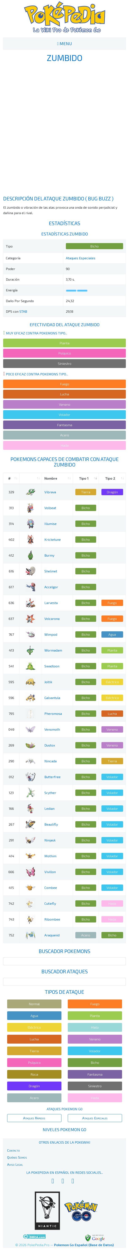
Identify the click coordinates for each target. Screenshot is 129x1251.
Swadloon (51, 666)
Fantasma (64, 425)
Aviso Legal (15, 1164)
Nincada (50, 761)
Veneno (64, 404)
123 (11, 793)
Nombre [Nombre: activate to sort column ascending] (50, 478)
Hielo (95, 1027)
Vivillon (50, 872)
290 (11, 761)
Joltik (48, 682)
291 (11, 840)
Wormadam (53, 650)
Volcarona (52, 619)
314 (11, 524)
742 (11, 903)
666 (11, 872)
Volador (64, 414)
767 (11, 634)
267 (11, 824)
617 (11, 587)
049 (11, 729)
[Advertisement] (64, 129)
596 (11, 698)
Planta (64, 343)
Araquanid (52, 935)
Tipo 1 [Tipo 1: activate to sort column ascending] (84, 478)
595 (11, 682)
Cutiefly (50, 903)
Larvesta (51, 603)
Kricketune (52, 539)
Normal (34, 1004)
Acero (64, 435)
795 (11, 713)
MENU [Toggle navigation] (64, 43)
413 (11, 650)
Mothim (50, 856)
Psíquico (64, 353)
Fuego (64, 384)
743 (11, 919)
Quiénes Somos (17, 1157)
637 (11, 619)
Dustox (49, 745)
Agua (112, 634)
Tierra (85, 492)
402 (11, 539)
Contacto (13, 1150)
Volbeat (50, 508)
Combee (50, 888)
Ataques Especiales (80, 258)
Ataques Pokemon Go (64, 1109)
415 (11, 888)
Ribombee (52, 919)
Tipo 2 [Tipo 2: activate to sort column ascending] (110, 478)
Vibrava (50, 492)
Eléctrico (112, 682)
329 (11, 492)
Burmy (49, 555)
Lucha (64, 394)
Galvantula (52, 698)
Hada (65, 445)
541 (11, 666)
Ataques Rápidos (34, 1118)
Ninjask (50, 840)
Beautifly (51, 824)
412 (11, 555)
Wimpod (50, 634)
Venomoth (52, 729)
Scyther (50, 793)
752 (11, 935)
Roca (34, 1074)
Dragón (112, 492)
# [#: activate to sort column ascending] (9, 478)
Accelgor (51, 587)
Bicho (94, 246)
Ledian (49, 808)
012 (11, 777)
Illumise (50, 524)
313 (11, 508)
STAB (23, 311)
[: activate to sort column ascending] (30, 478)
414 (11, 856)
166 (11, 808)
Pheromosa (53, 713)
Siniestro (64, 363)
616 (11, 571)
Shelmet (50, 571)
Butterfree (52, 777)
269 (11, 745)
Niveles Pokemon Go (64, 1129)
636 (11, 603)
